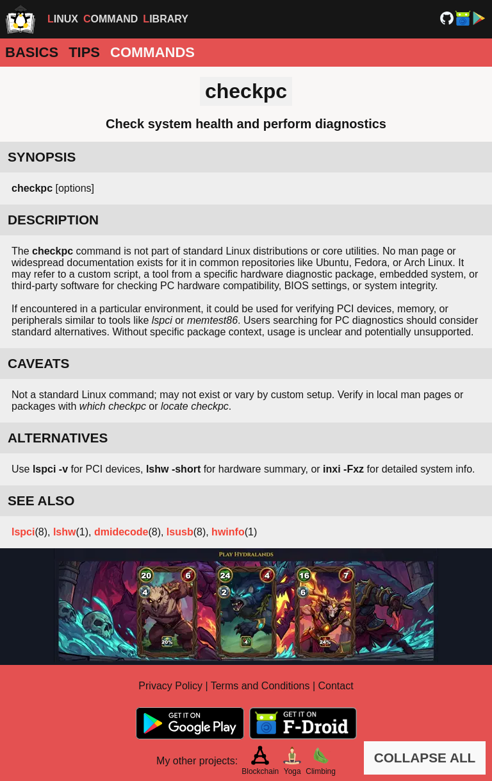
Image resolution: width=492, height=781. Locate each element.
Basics (31, 52)
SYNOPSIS (42, 156)
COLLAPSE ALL (425, 757)
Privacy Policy (170, 685)
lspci (23, 531)
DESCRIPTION (53, 219)
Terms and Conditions (260, 685)
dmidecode (121, 531)
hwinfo (228, 531)
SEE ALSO (41, 500)
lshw (64, 531)
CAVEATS (38, 363)
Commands (152, 52)
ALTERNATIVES (58, 437)
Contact (336, 685)
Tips (84, 52)
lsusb (180, 531)
